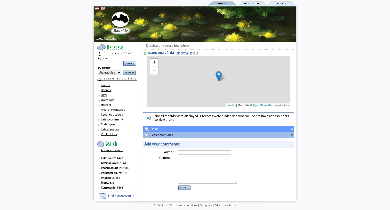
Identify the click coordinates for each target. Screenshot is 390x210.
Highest (106, 105)
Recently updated (112, 114)
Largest (105, 85)
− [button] (154, 71)
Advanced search (112, 150)
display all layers (187, 53)
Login (100, 38)
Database (153, 45)
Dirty (104, 95)
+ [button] (154, 63)
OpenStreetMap (263, 105)
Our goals (206, 205)
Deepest (106, 90)
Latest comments (112, 119)
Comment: (166, 158)
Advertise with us (225, 205)
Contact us (160, 205)
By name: (103, 58)
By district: (104, 67)
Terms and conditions (183, 205)
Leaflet (231, 105)
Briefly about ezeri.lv (121, 195)
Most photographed (113, 109)
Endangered (108, 124)
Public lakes (109, 134)
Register (111, 38)
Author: (169, 152)
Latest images (110, 129)
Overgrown (108, 100)
